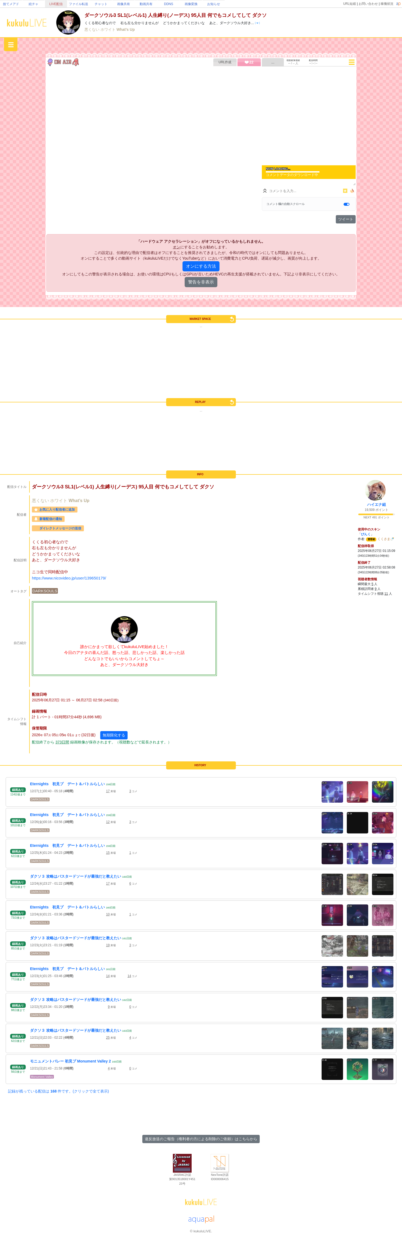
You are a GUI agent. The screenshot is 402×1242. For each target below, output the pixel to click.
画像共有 (123, 4)
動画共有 (146, 4)
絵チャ (33, 4)
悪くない (92, 29)
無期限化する (114, 735)
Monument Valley (42, 1076)
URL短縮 (349, 4)
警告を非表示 (201, 282)
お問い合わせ (368, 4)
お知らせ (213, 4)
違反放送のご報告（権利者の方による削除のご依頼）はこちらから (201, 1139)
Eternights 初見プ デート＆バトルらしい (67, 784)
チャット (101, 4)
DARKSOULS (44, 591)
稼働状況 (387, 4)
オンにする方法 (201, 266)
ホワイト (108, 29)
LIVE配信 (56, 4)
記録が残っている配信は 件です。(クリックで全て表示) (58, 1091)
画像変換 (191, 4)
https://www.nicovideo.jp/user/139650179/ (69, 578)
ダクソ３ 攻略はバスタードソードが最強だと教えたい (75, 876)
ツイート (345, 219)
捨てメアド (11, 4)
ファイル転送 (78, 4)
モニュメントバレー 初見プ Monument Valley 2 (70, 1061)
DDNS (168, 4)
